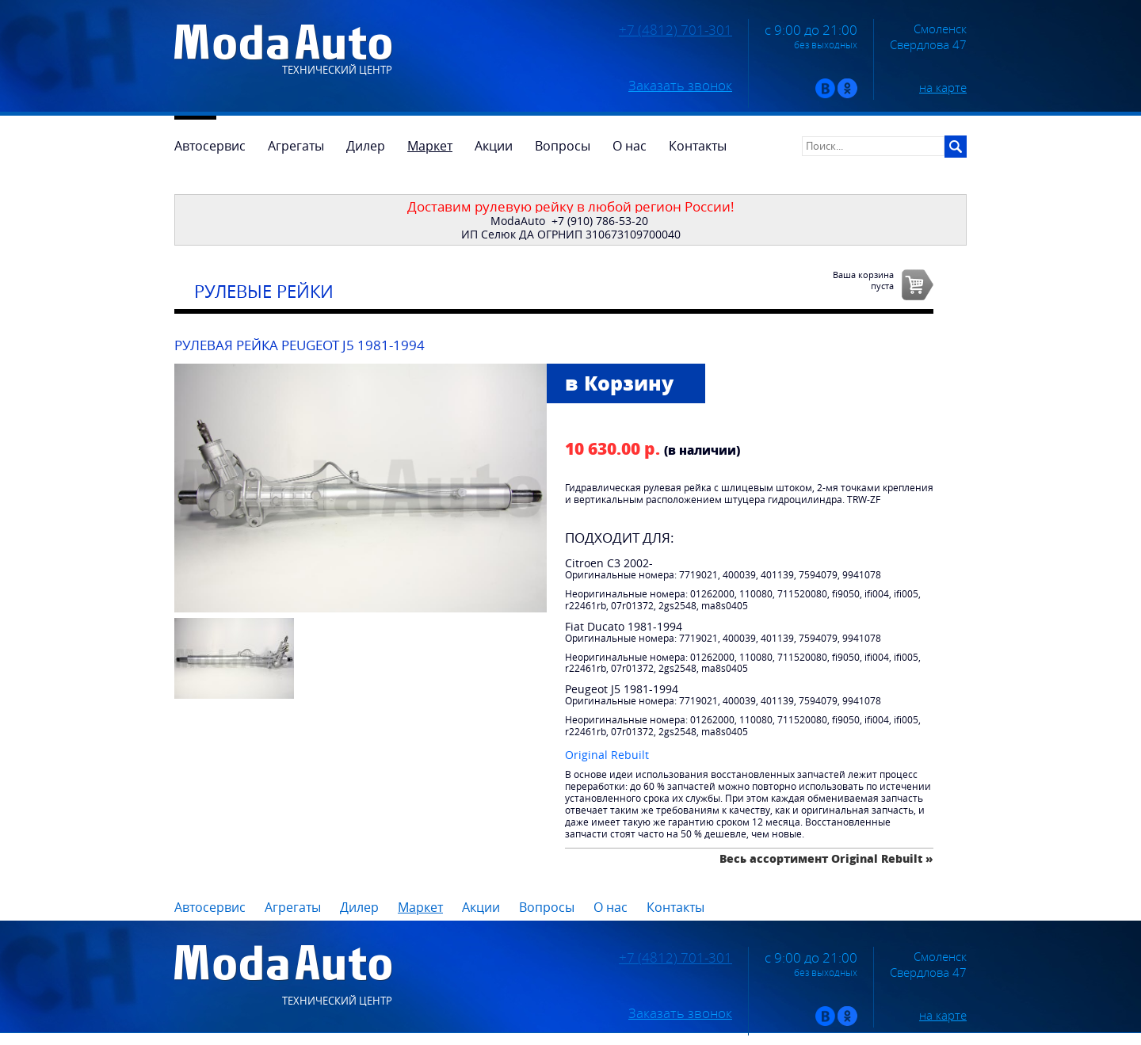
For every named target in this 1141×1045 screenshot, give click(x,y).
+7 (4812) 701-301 (675, 30)
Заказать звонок (680, 85)
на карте (943, 87)
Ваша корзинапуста (863, 280)
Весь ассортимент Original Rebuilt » (826, 858)
